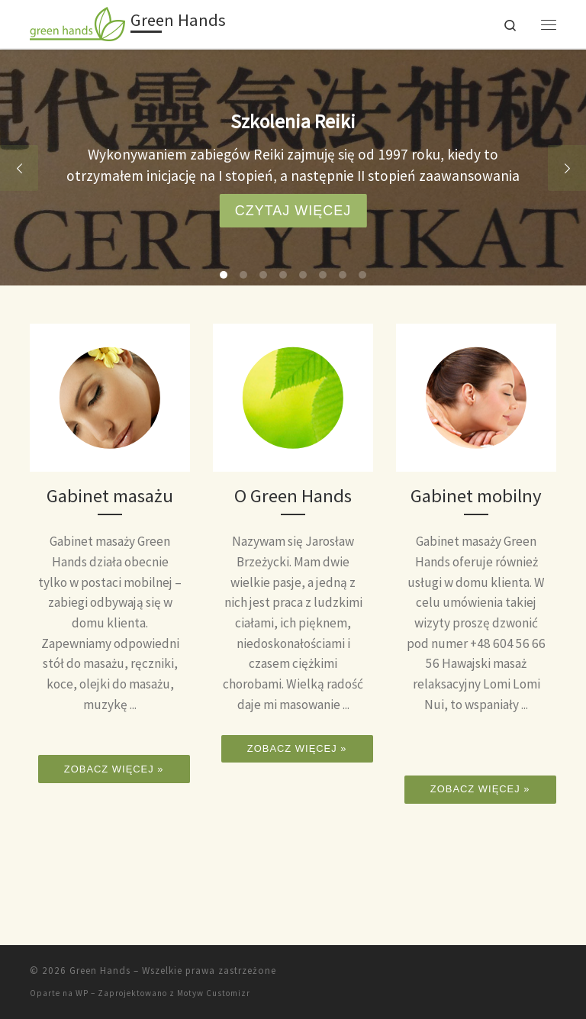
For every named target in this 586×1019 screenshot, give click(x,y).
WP (82, 993)
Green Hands (99, 970)
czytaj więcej (293, 210)
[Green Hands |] (77, 22)
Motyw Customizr (213, 993)
